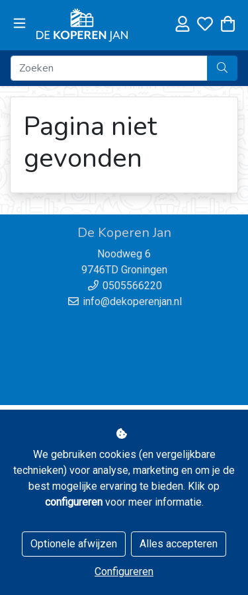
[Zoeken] (109, 68)
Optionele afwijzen (73, 543)
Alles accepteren (179, 543)
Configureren (124, 571)
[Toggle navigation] (19, 23)
